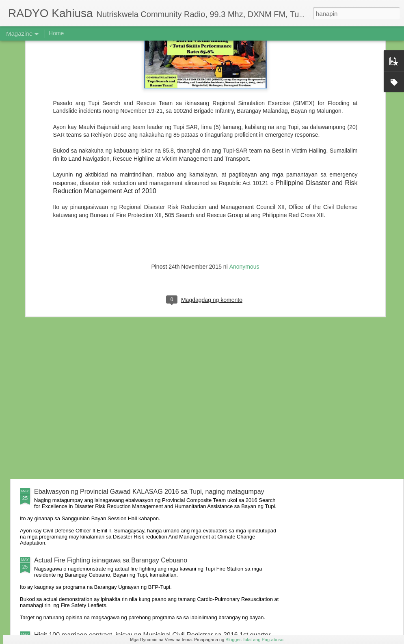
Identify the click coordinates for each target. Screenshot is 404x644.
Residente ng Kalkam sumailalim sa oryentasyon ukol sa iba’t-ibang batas (140, 435)
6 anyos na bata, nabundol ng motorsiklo (92, 360)
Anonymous (244, 179)
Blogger (233, 639)
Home (56, 33)
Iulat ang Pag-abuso (263, 639)
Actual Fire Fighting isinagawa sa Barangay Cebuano (110, 560)
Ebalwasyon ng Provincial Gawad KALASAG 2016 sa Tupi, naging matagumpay (149, 491)
